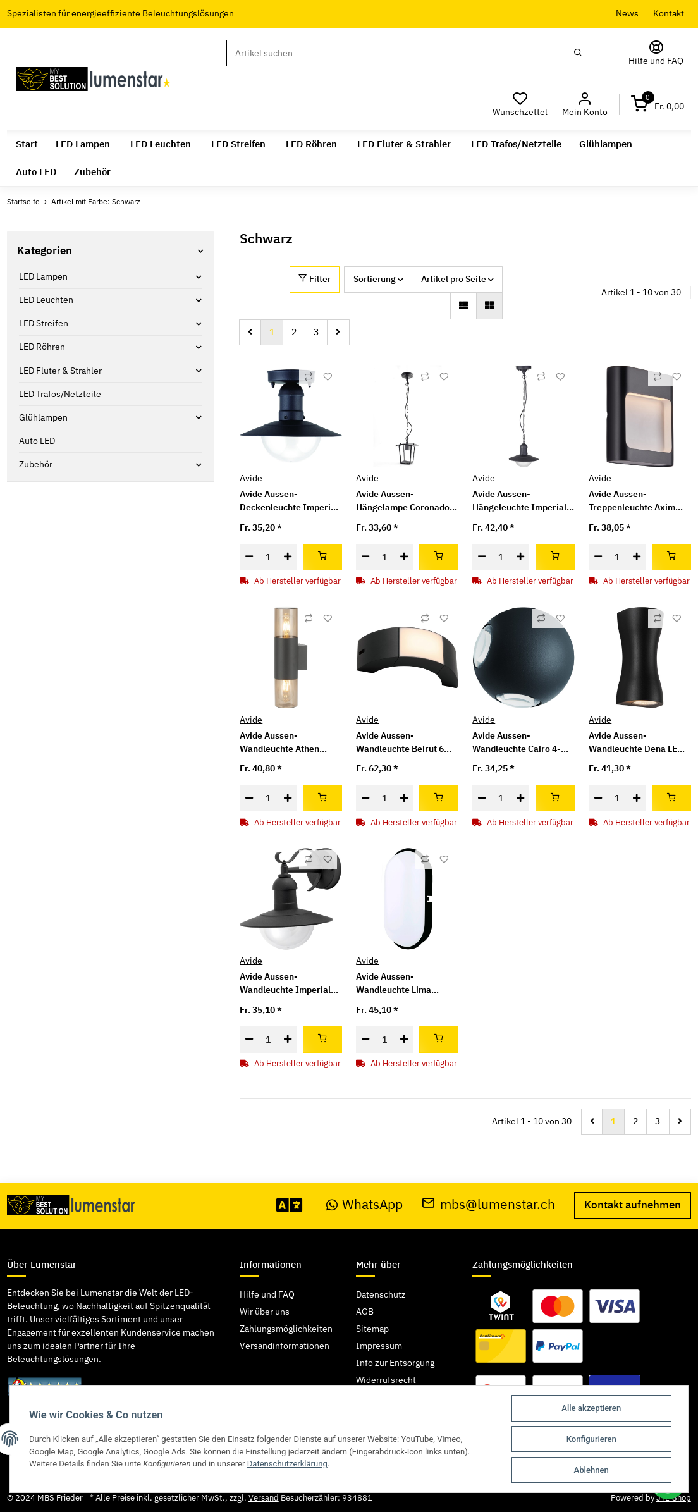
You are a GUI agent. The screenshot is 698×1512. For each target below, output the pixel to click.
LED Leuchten (46, 299)
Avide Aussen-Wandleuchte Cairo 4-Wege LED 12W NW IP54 (522, 743)
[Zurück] (250, 332)
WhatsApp (364, 1204)
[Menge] (268, 557)
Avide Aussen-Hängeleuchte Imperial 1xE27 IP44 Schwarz (519, 501)
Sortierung (374, 279)
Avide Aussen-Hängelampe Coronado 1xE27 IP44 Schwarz (403, 501)
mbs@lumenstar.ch (488, 1204)
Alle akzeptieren (591, 1408)
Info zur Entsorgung (395, 1362)
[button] (584, 104)
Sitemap (372, 1328)
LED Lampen (43, 276)
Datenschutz (381, 1294)
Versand (263, 1497)
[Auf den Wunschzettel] (327, 376)
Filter (314, 279)
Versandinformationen (284, 1345)
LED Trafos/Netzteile (60, 394)
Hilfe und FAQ (267, 1294)
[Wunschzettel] (520, 104)
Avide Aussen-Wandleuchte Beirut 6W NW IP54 (404, 743)
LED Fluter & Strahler (60, 370)
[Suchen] (395, 53)
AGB (365, 1311)
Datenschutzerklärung (287, 1463)
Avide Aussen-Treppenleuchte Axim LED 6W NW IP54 (632, 501)
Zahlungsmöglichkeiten (286, 1328)
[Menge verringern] (249, 557)
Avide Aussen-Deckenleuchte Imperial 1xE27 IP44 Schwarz (289, 501)
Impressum (379, 1345)
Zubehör (35, 464)
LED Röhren (42, 346)
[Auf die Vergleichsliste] (308, 376)
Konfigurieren (591, 1439)
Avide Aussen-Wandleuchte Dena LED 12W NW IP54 (636, 743)
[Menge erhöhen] (287, 557)
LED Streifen (43, 323)
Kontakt (668, 13)
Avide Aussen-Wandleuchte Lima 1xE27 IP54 (393, 984)
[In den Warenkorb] (322, 557)
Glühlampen (43, 417)
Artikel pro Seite (453, 279)
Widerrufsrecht (386, 1380)
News (627, 13)
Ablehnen (591, 1470)
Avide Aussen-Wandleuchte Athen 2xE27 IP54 (279, 743)
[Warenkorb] (657, 104)
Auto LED (37, 440)
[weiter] (338, 332)
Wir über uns (265, 1311)
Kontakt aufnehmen (632, 1205)
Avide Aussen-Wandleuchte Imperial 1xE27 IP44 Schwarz (285, 984)
